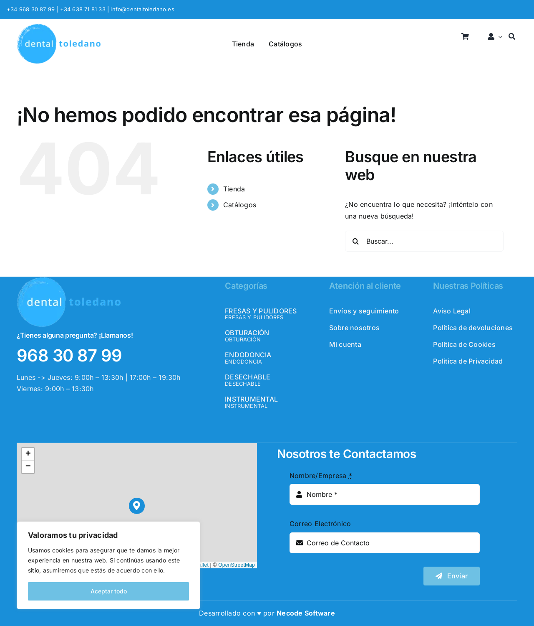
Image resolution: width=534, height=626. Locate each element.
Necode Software (306, 613)
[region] (108, 565)
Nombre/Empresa (321, 475)
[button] (137, 506)
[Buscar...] (424, 241)
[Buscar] (511, 37)
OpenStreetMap (236, 565)
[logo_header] (59, 27)
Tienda (234, 189)
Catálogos (239, 205)
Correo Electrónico (320, 523)
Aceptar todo (109, 591)
